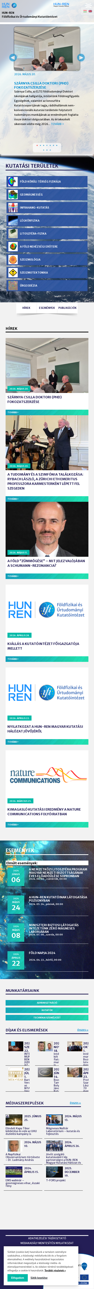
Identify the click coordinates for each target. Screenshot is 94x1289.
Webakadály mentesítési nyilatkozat (47, 1243)
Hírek (26, 308)
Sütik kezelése (39, 1278)
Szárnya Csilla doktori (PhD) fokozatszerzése (41, 85)
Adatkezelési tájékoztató (47, 1238)
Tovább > (57, 124)
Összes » (82, 1030)
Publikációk (67, 308)
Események (47, 308)
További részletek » (55, 1270)
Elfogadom (17, 1278)
